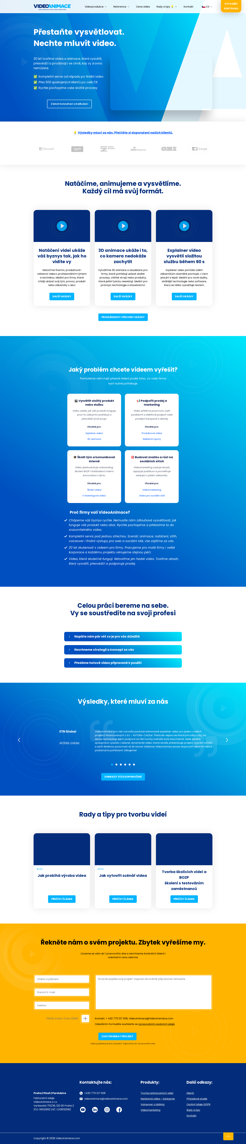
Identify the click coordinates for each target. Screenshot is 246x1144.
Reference (119, 6)
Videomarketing (151, 489)
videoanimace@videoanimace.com (106, 1099)
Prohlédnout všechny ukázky (123, 317)
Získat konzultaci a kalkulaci (69, 104)
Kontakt (188, 6)
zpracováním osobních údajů (157, 1024)
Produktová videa (152, 433)
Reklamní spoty (152, 439)
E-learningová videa (94, 495)
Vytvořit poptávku (231, 6)
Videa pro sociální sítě (152, 495)
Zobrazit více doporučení (123, 777)
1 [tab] (112, 764)
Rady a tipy (193, 1110)
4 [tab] (125, 764)
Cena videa (143, 6)
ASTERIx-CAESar (69, 743)
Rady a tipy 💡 (165, 6)
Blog (40, 869)
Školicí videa (94, 489)
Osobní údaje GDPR (198, 1104)
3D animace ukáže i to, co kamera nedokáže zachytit (123, 256)
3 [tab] (121, 764)
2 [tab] (116, 764)
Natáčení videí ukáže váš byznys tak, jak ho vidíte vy (61, 256)
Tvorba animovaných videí (157, 1093)
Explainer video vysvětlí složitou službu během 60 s (184, 256)
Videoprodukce (94, 6)
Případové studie (197, 1099)
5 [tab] (130, 764)
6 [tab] (134, 764)
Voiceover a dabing (152, 1104)
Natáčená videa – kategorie (158, 1099)
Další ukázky (62, 296)
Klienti (190, 1093)
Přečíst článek (61, 899)
